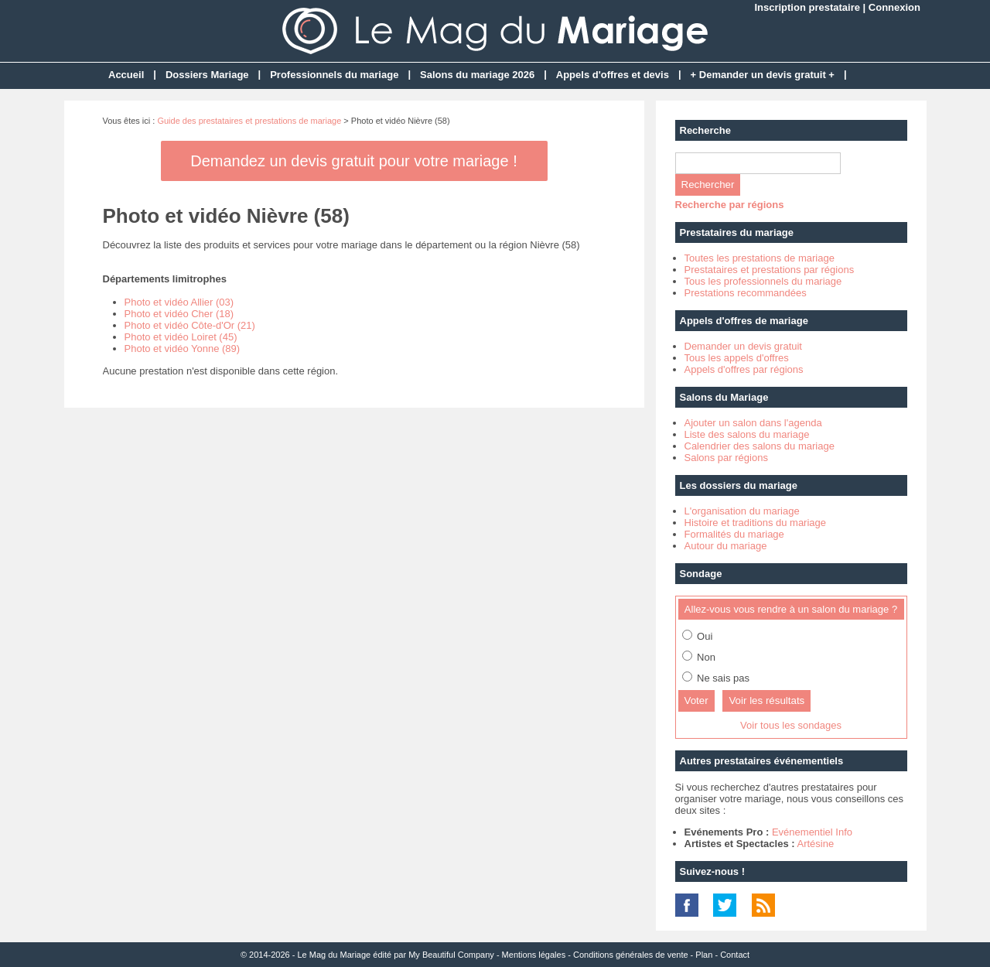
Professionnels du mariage (334, 74)
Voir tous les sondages (791, 725)
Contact (734, 954)
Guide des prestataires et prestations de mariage (249, 120)
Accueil (126, 74)
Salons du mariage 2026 (477, 74)
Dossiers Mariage (207, 74)
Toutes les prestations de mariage (759, 258)
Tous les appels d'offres (736, 358)
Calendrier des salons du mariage (759, 446)
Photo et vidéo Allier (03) (179, 302)
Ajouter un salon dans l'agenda (753, 423)
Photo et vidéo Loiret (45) (181, 337)
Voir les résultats (766, 700)
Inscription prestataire (807, 7)
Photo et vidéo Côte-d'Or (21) (190, 325)
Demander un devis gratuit (743, 346)
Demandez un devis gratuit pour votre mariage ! (353, 160)
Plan (703, 954)
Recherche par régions (729, 204)
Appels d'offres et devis (612, 74)
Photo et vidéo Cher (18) (179, 313)
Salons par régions (726, 457)
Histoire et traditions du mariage (755, 522)
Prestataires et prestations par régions (769, 269)
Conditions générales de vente (630, 954)
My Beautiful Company (451, 954)
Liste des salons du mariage (747, 434)
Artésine (815, 843)
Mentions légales (534, 954)
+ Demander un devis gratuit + (763, 74)
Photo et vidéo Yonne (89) (183, 348)
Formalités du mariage (734, 534)
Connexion (894, 7)
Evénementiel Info (812, 832)
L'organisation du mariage (742, 511)
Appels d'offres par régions (744, 369)
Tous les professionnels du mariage (763, 281)
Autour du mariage (725, 546)
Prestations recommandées (745, 293)
